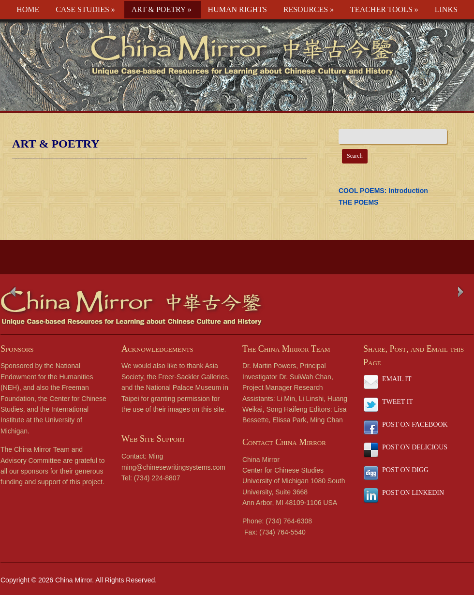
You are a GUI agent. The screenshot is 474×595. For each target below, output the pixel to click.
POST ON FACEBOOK (415, 424)
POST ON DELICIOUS (414, 447)
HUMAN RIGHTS (237, 9)
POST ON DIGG (405, 470)
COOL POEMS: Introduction (383, 190)
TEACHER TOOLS (384, 9)
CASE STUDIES (85, 9)
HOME (27, 9)
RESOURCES (308, 9)
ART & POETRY (162, 9)
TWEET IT (397, 401)
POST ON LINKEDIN (413, 492)
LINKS (446, 9)
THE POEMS (358, 202)
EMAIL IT (397, 379)
